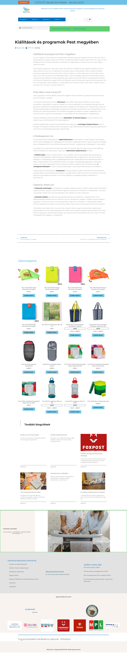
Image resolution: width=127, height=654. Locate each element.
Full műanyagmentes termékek (30, 492)
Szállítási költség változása (58, 435)
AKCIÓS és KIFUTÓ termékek (61, 29)
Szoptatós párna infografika (59, 473)
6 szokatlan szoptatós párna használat (93, 492)
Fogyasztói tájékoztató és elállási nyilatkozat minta (23, 579)
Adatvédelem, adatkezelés (16, 571)
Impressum (12, 583)
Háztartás (47, 19)
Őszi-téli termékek (80, 29)
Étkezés (35, 19)
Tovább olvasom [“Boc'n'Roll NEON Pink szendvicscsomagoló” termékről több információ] (75, 295)
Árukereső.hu (35, 612)
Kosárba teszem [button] (29, 295)
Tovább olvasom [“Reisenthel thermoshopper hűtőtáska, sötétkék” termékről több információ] (75, 335)
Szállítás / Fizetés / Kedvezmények (18, 568)
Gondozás (24, 19)
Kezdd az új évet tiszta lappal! (29, 435)
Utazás (58, 19)
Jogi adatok (12, 586)
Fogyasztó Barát (13, 575)
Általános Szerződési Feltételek (18, 564)
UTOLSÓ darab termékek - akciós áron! (59, 2)
